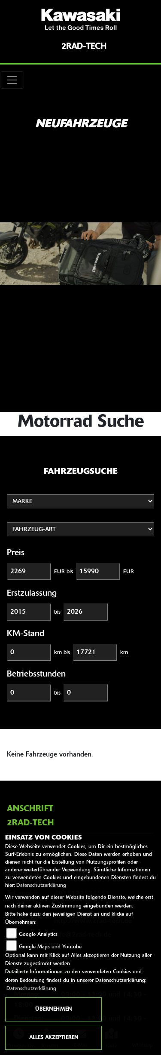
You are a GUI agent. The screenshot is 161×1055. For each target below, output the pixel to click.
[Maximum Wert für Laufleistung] (95, 652)
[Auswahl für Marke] (80, 501)
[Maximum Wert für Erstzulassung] (86, 612)
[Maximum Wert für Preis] (98, 571)
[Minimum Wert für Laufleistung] (29, 652)
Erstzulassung (32, 593)
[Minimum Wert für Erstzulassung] (29, 612)
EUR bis (63, 572)
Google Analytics (38, 934)
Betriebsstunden (36, 674)
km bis (62, 652)
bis (57, 612)
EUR (129, 572)
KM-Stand (25, 634)
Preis (15, 553)
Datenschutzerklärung (41, 885)
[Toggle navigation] (12, 80)
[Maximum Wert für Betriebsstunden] (86, 692)
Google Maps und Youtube (50, 947)
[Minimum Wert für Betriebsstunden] (29, 692)
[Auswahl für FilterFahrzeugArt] (80, 529)
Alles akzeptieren (53, 1037)
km (124, 652)
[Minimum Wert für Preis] (29, 571)
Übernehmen (53, 1009)
